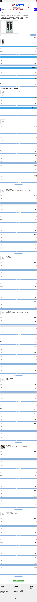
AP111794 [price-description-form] (35, 205)
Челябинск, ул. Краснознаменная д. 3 (18, 9)
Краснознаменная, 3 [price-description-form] (34, 46)
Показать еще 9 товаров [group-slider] (18, 184)
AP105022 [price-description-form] (35, 394)
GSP (7, 256)
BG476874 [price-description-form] (35, 500)
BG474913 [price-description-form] (35, 301)
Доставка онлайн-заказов (4, 591)
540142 (9, 256)
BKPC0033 (10, 512)
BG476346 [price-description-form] (35, 490)
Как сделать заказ (3, 587)
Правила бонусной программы (18, 591)
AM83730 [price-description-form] (35, 317)
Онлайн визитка (2, 592)
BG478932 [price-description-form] (35, 567)
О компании (2, 590)
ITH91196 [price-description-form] (35, 356)
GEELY (7, 90)
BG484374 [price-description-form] (35, 244)
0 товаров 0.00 (4, 12)
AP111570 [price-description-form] (35, 195)
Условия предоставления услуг (18, 590)
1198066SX (10, 189)
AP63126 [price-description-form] (35, 547)
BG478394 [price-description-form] (35, 518)
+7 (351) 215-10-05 (24, 0)
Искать (35, 9)
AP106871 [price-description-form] (35, 423)
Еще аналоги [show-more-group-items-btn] (18, 580)
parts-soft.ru (21, 598)
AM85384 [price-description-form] (35, 327)
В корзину (19, 54)
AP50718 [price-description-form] (35, 165)
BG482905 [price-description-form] (35, 224)
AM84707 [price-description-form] (35, 480)
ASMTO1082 (11, 378)
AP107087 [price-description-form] (35, 433)
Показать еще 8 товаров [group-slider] (18, 253)
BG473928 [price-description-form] (35, 272)
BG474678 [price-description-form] (35, 291)
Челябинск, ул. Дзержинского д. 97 (18, 8)
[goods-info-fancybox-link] (2, 44)
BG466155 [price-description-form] (35, 346)
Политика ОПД (16, 587)
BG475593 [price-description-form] (35, 461)
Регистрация (22, 12)
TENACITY (7, 378)
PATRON (7, 311)
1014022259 (10, 120)
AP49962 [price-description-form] (35, 126)
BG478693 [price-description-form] (35, 528)
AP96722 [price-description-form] (35, 384)
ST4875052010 (9, 445)
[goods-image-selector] (3, 41)
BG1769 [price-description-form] (35, 366)
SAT (7, 445)
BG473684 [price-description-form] (35, 262)
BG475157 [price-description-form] (35, 451)
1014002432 (10, 90)
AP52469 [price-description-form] (35, 155)
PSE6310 (10, 311)
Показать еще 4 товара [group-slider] (18, 442)
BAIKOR (7, 512)
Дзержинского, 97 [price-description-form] (34, 57)
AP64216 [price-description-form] (35, 557)
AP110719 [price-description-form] (35, 413)
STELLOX (7, 189)
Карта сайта (2, 593)
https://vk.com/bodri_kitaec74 (31, 588)
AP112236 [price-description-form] (35, 234)
